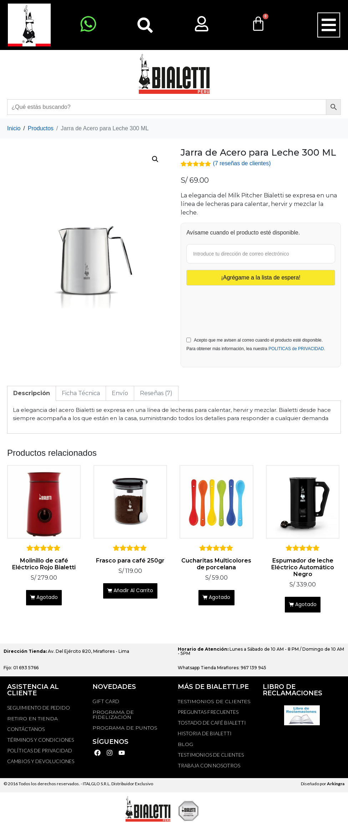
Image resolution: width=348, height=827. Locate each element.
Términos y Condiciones (40, 741)
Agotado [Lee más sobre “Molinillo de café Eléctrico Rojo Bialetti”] (47, 598)
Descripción (31, 392)
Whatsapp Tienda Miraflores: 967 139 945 (222, 669)
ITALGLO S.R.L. (97, 785)
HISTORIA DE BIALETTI (205, 735)
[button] (328, 24)
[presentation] (240, 303)
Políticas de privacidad (39, 752)
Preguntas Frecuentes (208, 714)
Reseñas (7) (156, 392)
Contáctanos (26, 731)
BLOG (185, 746)
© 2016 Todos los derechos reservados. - (43, 785)
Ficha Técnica (81, 392)
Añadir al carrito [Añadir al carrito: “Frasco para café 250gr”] (134, 592)
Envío (120, 392)
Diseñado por (322, 785)
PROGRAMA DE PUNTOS (124, 729)
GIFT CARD (105, 703)
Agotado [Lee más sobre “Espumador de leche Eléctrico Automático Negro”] (306, 605)
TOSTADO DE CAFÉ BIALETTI (212, 724)
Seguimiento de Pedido (38, 709)
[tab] (31, 392)
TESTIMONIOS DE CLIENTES (214, 703)
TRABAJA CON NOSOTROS (209, 767)
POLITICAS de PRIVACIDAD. (296, 348)
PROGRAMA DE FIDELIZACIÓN (113, 716)
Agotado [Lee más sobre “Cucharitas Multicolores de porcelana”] (220, 598)
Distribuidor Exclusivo (132, 785)
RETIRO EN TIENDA (32, 720)
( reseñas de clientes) (242, 163)
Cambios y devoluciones (40, 763)
